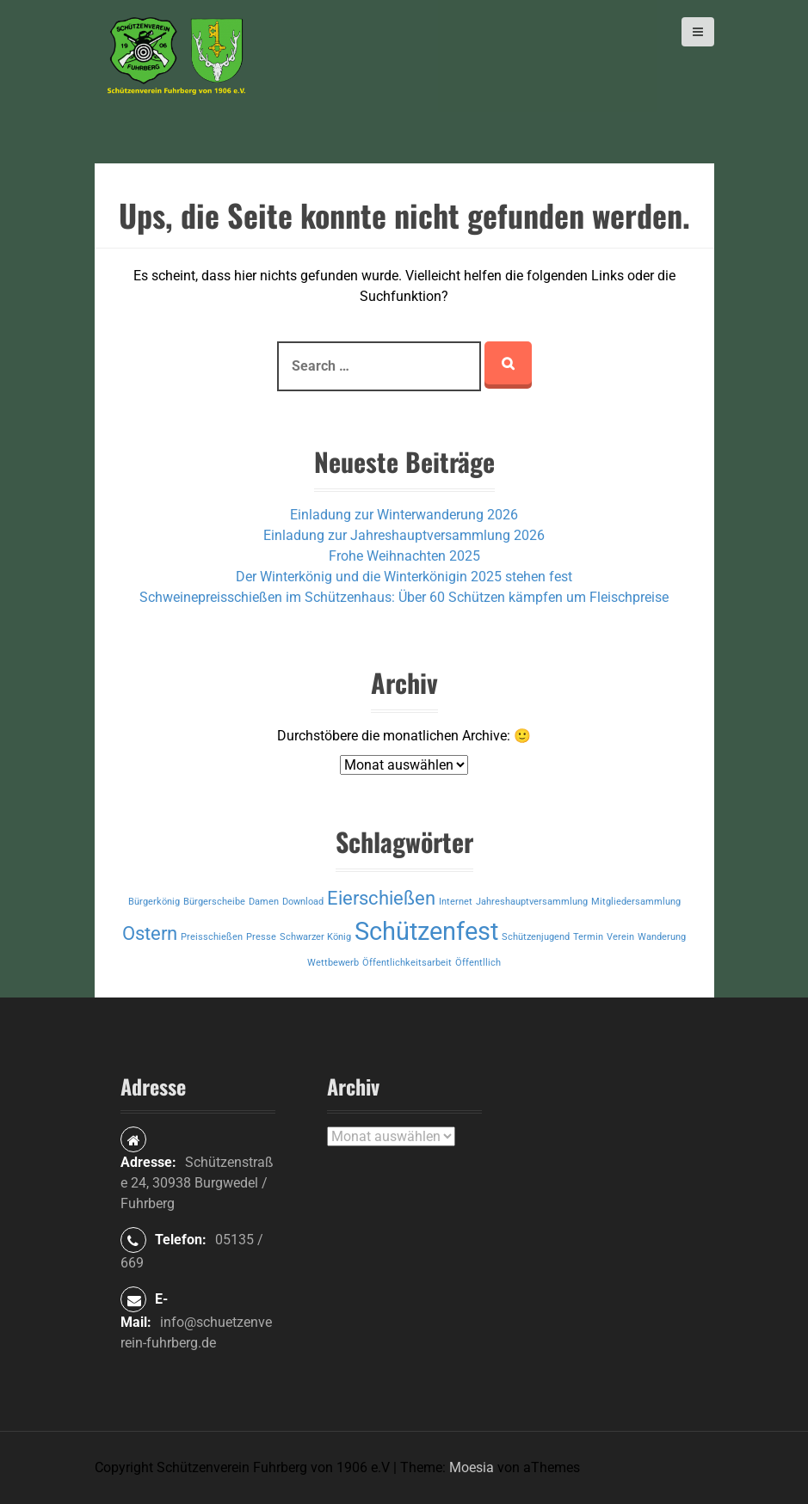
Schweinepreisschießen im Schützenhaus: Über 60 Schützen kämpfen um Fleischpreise (404, 597)
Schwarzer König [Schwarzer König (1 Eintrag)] (315, 936)
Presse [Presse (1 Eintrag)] (261, 936)
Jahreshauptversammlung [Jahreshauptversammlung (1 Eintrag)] (532, 901)
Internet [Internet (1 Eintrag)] (455, 901)
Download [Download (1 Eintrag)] (303, 901)
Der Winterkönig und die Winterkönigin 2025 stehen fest (404, 576)
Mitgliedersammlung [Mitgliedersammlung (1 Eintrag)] (636, 901)
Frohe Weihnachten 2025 (404, 556)
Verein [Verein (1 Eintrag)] (620, 936)
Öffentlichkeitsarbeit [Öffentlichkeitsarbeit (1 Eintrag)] (407, 962)
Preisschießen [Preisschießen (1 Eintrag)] (212, 936)
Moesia (471, 1467)
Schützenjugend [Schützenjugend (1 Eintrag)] (536, 936)
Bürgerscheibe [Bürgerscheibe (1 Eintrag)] (214, 901)
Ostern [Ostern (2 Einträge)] (149, 933)
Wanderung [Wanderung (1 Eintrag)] (662, 936)
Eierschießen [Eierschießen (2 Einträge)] (381, 898)
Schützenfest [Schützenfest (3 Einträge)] (426, 931)
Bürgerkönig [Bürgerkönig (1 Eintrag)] (154, 901)
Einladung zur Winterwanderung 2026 (404, 514)
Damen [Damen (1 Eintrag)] (264, 901)
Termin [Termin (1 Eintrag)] (588, 936)
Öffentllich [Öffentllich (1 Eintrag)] (478, 962)
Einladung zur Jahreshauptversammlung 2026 (404, 535)
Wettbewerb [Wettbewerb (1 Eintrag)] (333, 962)
